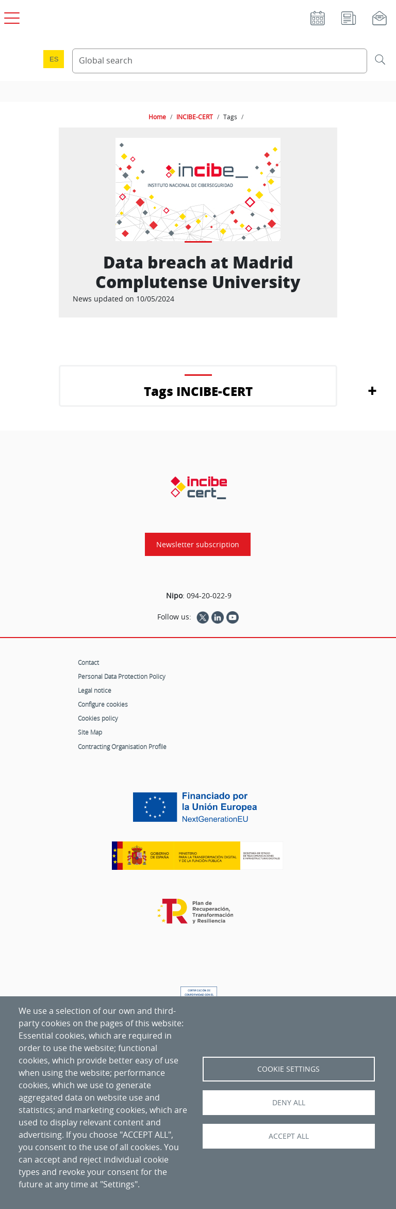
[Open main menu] (10, 16)
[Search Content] (219, 61)
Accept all (289, 1136)
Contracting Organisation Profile (122, 746)
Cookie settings (288, 1069)
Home (157, 117)
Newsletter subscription (197, 544)
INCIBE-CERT (194, 117)
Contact (88, 662)
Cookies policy (98, 718)
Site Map (90, 732)
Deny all (288, 1102)
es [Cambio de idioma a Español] (54, 59)
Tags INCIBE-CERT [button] (198, 391)
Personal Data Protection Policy (122, 676)
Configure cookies (103, 704)
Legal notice (94, 690)
